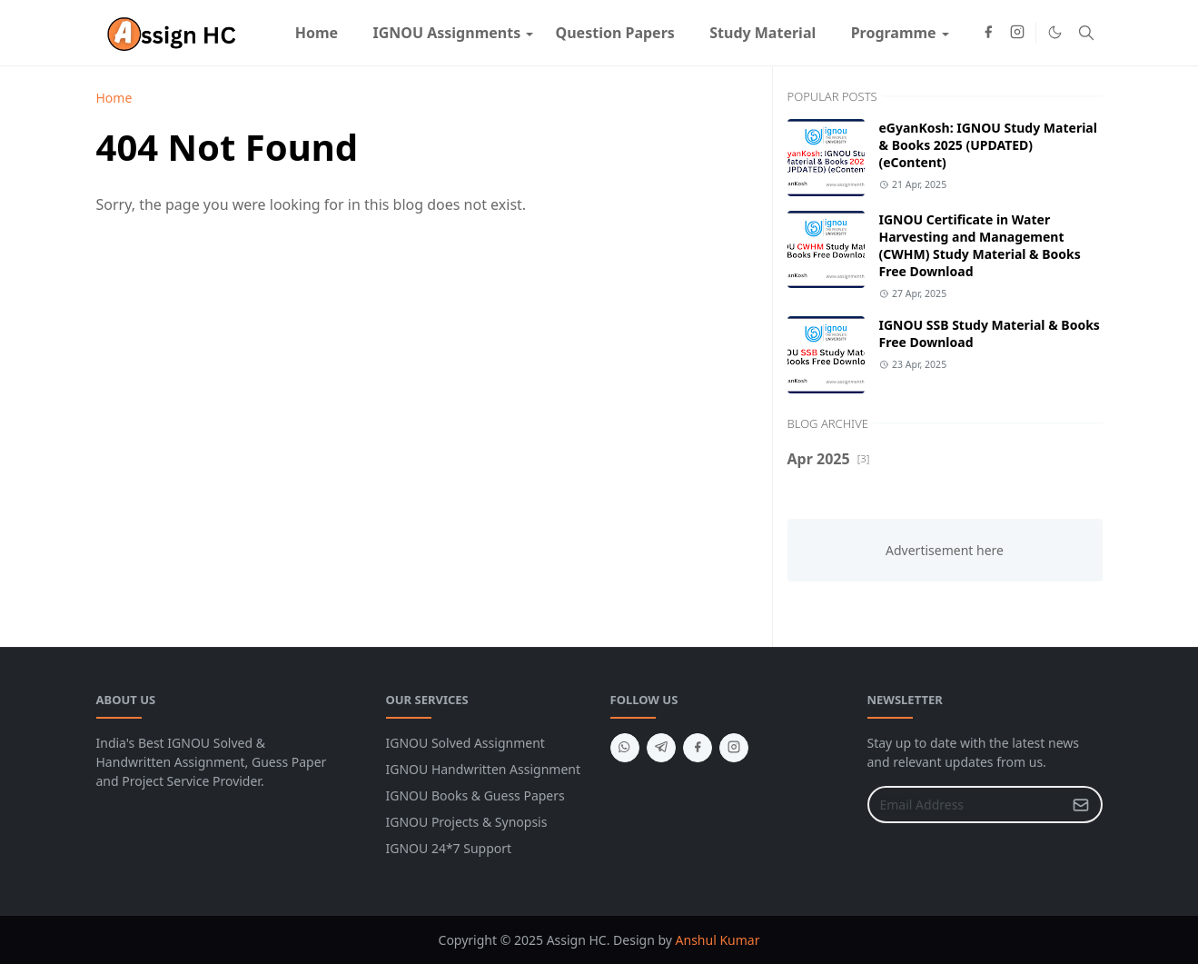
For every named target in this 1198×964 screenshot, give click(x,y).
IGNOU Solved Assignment (465, 742)
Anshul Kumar (718, 940)
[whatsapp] (624, 747)
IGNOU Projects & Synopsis (467, 821)
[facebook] (988, 33)
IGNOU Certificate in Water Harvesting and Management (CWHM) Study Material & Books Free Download (980, 245)
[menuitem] (317, 32)
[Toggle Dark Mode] (1055, 32)
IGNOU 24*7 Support (449, 848)
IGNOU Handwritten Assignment (483, 769)
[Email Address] (965, 804)
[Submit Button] (1081, 804)
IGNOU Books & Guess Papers (475, 795)
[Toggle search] (1086, 32)
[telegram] (661, 747)
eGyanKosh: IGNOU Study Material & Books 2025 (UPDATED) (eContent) (988, 145)
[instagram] (1017, 33)
